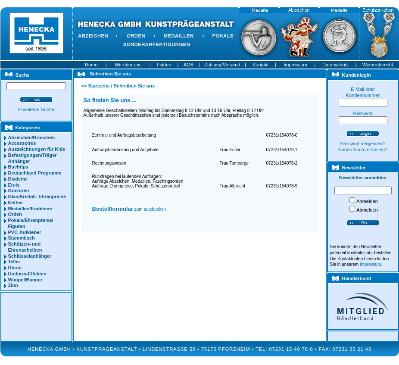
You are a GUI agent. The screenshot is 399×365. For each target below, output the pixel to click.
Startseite (98, 85)
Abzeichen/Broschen (31, 137)
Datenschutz (335, 64)
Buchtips (18, 166)
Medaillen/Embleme (30, 208)
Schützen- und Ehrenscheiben (25, 247)
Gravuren (18, 190)
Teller (14, 261)
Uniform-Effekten (27, 273)
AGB (188, 64)
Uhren (15, 267)
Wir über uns (128, 64)
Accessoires (22, 143)
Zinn (13, 285)
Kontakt (260, 64)
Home (91, 64)
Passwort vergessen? (362, 143)
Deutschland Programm (35, 172)
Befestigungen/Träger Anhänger (32, 158)
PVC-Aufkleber (24, 232)
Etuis (14, 184)
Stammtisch (21, 237)
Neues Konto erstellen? (362, 149)
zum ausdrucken (129, 209)
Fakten (164, 64)
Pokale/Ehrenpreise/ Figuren (30, 223)
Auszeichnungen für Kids (36, 149)
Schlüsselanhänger (30, 256)
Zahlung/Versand (222, 64)
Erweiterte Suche (36, 109)
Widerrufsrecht (377, 64)
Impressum (295, 64)
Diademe (18, 178)
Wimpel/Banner (25, 279)
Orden (15, 214)
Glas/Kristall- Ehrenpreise (37, 196)
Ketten (15, 202)
